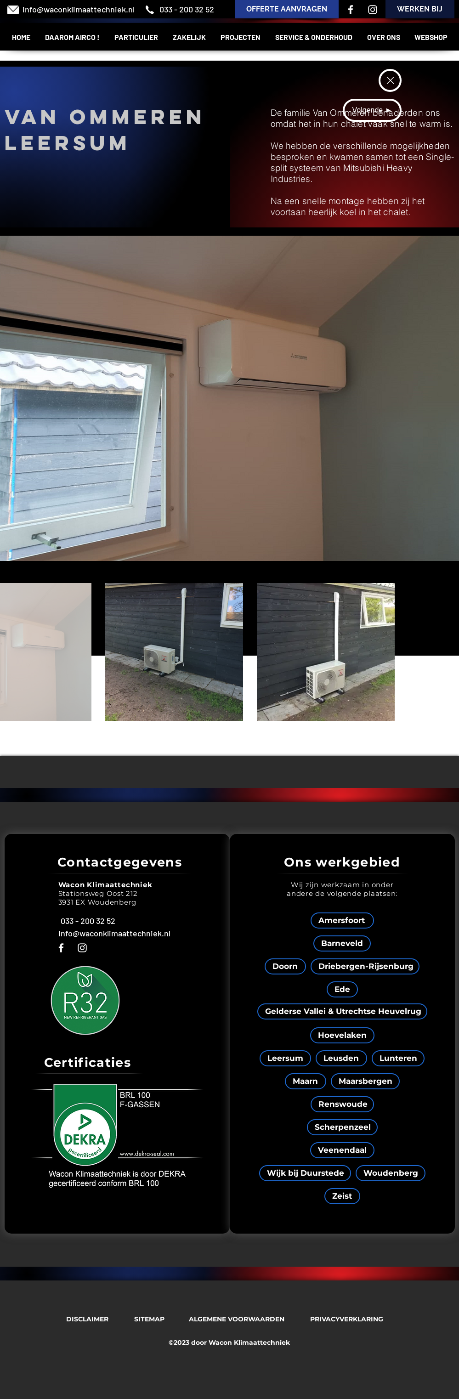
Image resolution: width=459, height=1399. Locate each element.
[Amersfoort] (342, 920)
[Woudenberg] (390, 1173)
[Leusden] (341, 1058)
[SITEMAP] (149, 1319)
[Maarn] (305, 1081)
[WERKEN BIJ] (419, 9)
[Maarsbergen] (365, 1081)
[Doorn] (285, 966)
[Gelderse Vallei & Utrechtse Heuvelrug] (342, 1011)
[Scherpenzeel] (342, 1127)
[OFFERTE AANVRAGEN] (287, 9)
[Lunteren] (398, 1058)
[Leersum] (285, 1058)
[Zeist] (342, 1196)
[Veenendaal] (342, 1150)
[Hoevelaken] (342, 1035)
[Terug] (390, 80)
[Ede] (342, 989)
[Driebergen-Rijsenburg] (365, 966)
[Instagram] (373, 10)
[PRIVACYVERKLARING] (347, 1319)
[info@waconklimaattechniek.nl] (78, 10)
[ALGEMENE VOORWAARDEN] (236, 1319)
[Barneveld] (342, 943)
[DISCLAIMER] (87, 1319)
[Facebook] (351, 10)
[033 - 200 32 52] (186, 10)
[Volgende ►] (372, 110)
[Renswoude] (342, 1104)
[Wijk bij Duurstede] (305, 1173)
